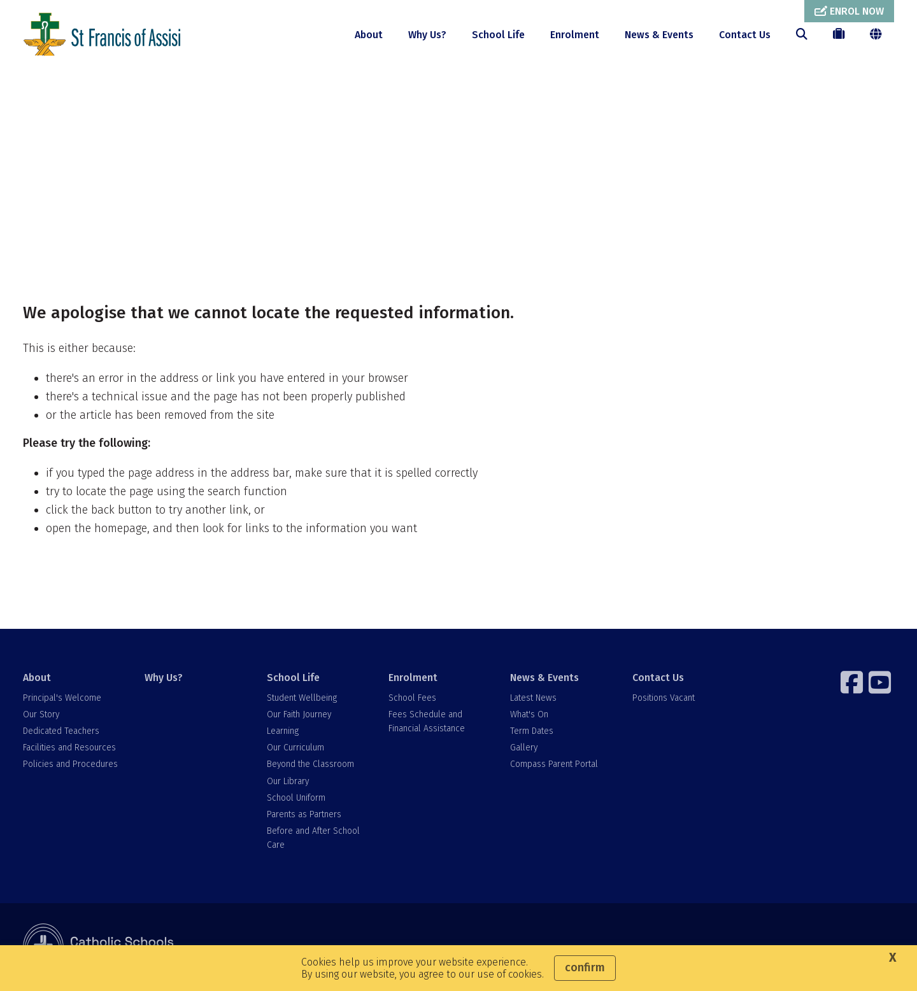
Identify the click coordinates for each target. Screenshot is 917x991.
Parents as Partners (304, 814)
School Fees (412, 697)
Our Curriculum (295, 747)
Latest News (533, 697)
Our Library (288, 781)
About (369, 35)
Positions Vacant (663, 697)
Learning (283, 731)
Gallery (523, 747)
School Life (498, 35)
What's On (529, 714)
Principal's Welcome (62, 697)
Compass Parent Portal (554, 764)
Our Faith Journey (299, 714)
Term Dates (531, 731)
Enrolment (574, 35)
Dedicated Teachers (61, 731)
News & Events (659, 35)
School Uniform (296, 797)
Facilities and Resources (69, 747)
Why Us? (427, 35)
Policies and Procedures (70, 764)
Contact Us (745, 35)
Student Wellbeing (302, 697)
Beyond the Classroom (310, 764)
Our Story (41, 714)
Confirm (585, 967)
